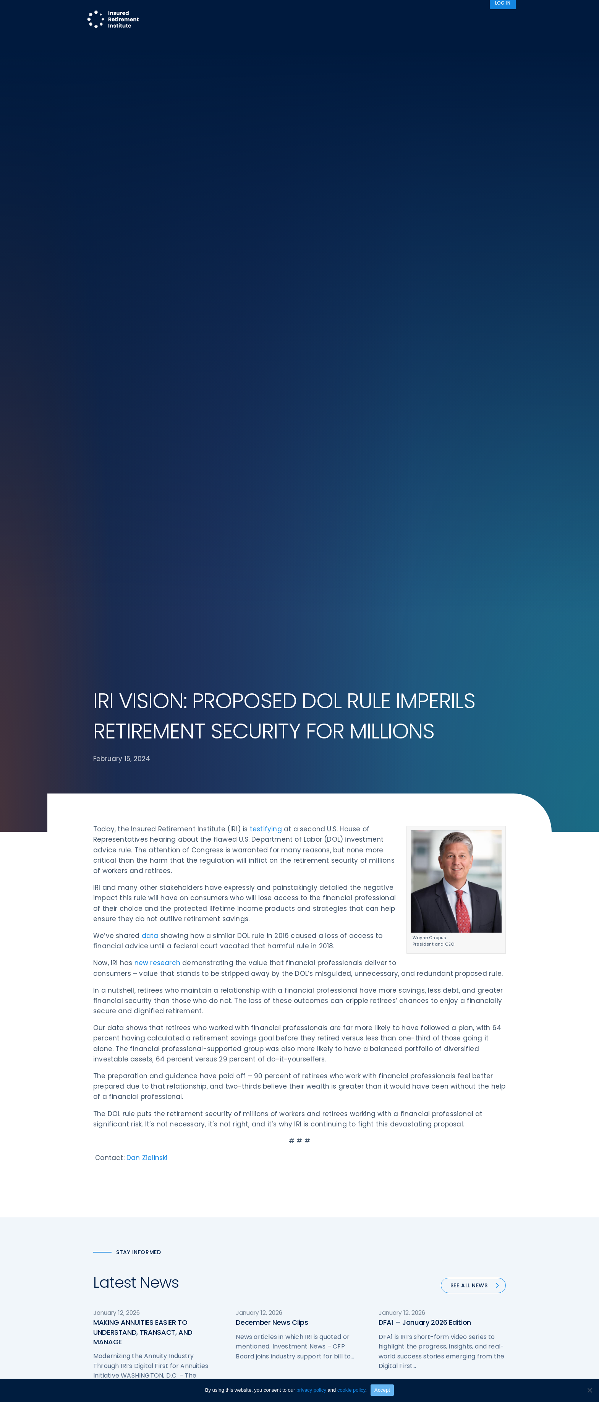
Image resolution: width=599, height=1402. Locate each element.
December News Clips (272, 1325)
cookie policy (351, 1390)
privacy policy (311, 1390)
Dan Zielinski (147, 1160)
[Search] (505, 20)
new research (157, 965)
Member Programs (332, 20)
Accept (382, 1390)
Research (278, 20)
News (477, 20)
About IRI (439, 20)
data (150, 938)
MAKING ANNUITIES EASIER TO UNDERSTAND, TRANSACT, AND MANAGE (143, 1334)
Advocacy (393, 20)
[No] (589, 1390)
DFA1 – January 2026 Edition (425, 1325)
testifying (266, 831)
